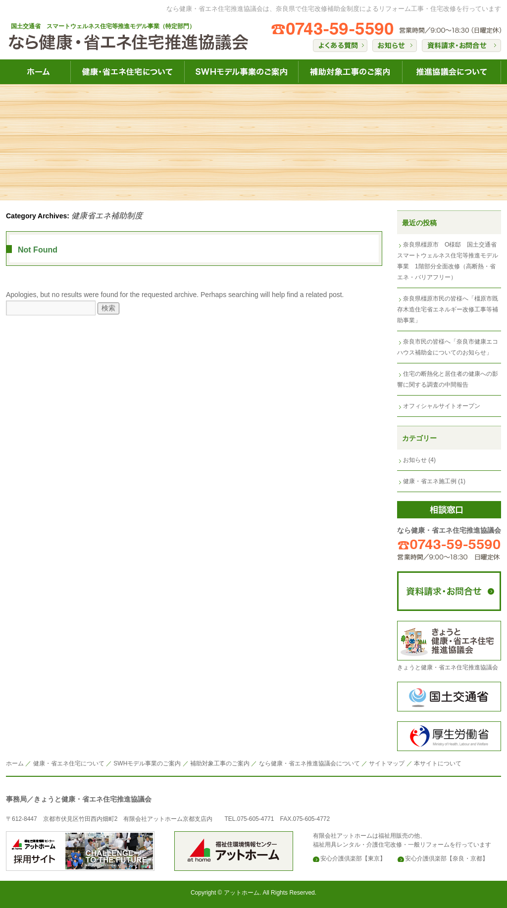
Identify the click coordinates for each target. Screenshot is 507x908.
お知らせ (415, 459)
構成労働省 (449, 736)
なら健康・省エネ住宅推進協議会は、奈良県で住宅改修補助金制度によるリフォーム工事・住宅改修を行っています (333, 8)
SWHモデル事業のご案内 (147, 763)
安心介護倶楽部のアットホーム (80, 851)
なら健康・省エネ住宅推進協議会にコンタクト (449, 591)
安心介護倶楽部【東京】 (353, 858)
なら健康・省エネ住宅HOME (38, 71)
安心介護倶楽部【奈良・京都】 (446, 858)
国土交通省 (449, 696)
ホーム (15, 763)
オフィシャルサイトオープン (441, 406)
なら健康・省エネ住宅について (127, 71)
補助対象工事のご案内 (220, 763)
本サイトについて (437, 763)
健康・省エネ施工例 (429, 481)
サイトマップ (387, 763)
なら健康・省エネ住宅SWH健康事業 (241, 71)
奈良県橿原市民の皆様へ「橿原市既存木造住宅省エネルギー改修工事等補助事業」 (447, 309)
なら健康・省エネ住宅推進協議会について (451, 71)
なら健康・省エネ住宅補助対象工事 (350, 71)
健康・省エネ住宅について (68, 763)
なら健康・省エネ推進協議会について (309, 763)
